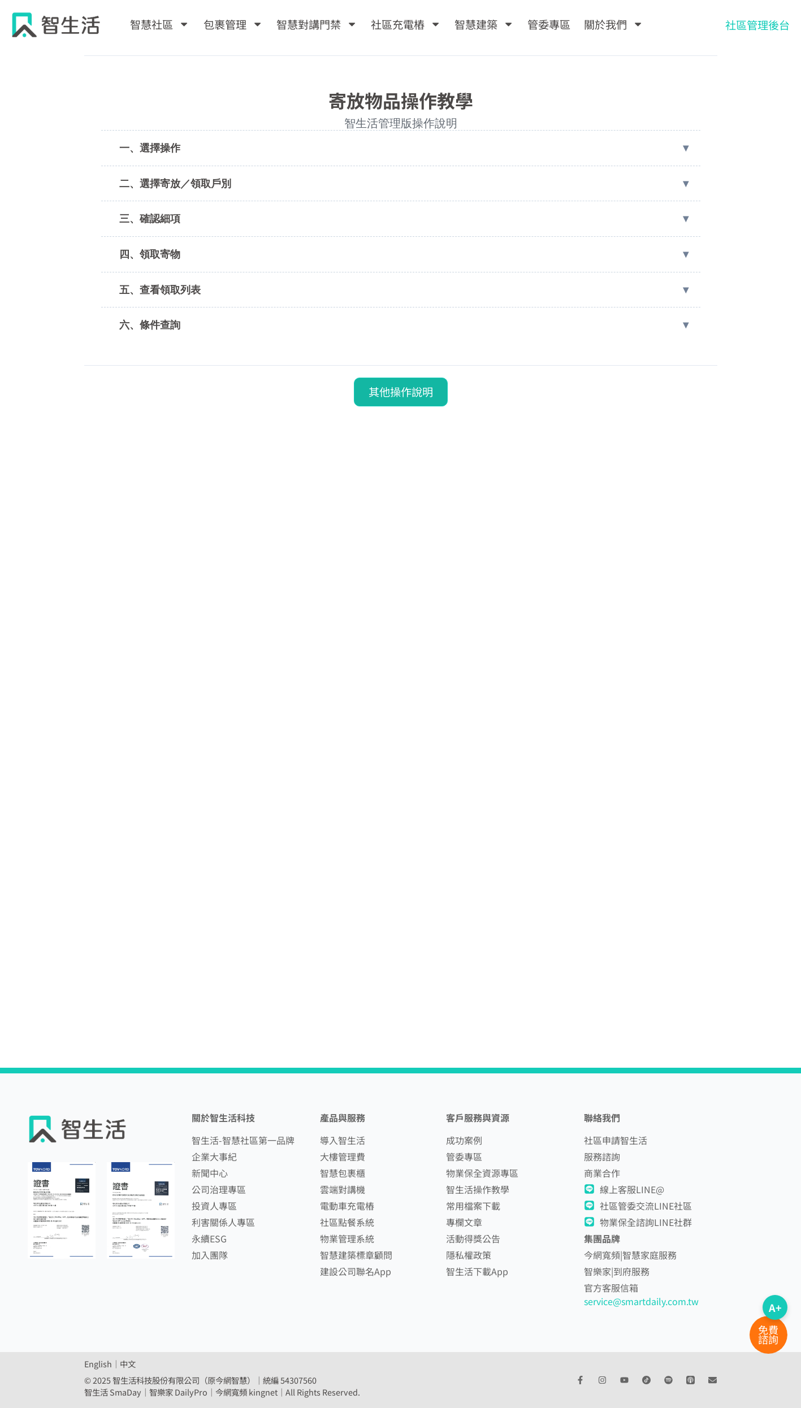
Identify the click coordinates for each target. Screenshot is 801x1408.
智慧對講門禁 (316, 24)
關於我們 (613, 24)
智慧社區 (159, 24)
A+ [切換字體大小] (775, 1307)
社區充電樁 (406, 24)
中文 (128, 1364)
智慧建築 (484, 24)
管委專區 (548, 24)
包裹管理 (233, 24)
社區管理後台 (757, 25)
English (98, 1364)
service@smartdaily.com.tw (641, 1301)
